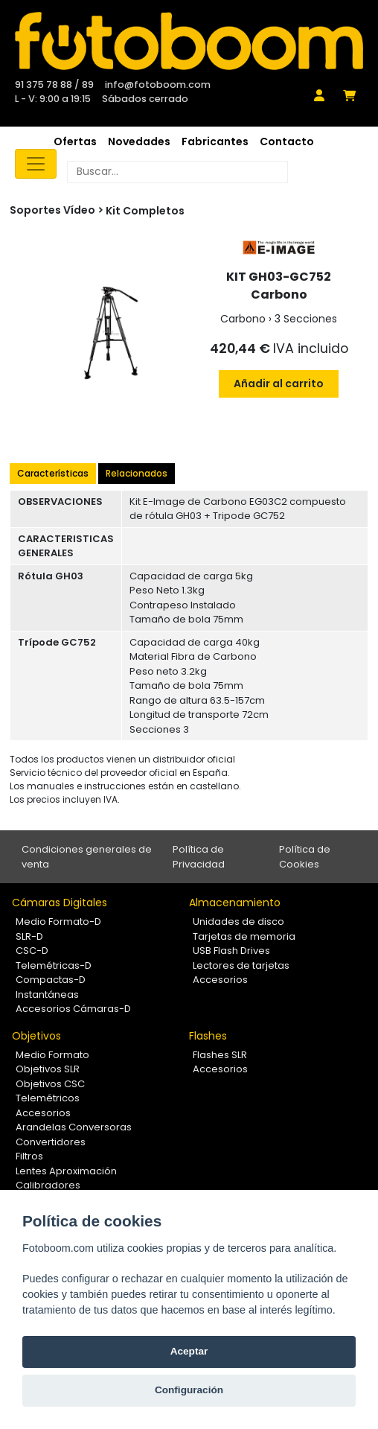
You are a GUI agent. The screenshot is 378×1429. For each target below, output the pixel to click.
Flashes (208, 1035)
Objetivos (36, 1035)
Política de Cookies (304, 856)
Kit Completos (145, 210)
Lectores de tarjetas (241, 965)
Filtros (29, 1156)
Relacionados (136, 473)
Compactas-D (51, 980)
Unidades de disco (238, 921)
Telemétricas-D (54, 965)
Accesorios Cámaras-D (73, 1009)
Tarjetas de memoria (244, 936)
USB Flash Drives (231, 950)
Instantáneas (47, 994)
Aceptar (189, 1351)
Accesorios (220, 980)
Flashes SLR (220, 1055)
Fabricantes (215, 141)
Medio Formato (52, 1055)
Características (53, 473)
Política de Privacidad (199, 856)
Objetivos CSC (50, 1084)
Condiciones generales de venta (87, 856)
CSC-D (32, 950)
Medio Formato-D (58, 921)
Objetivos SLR (48, 1069)
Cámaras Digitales (59, 902)
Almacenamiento (235, 902)
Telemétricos (48, 1098)
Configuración (189, 1389)
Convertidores (51, 1142)
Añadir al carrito (279, 383)
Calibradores (48, 1185)
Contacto (287, 141)
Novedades (139, 141)
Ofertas (75, 141)
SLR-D (29, 936)
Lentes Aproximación (66, 1171)
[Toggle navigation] (36, 164)
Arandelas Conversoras (74, 1127)
